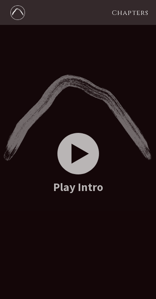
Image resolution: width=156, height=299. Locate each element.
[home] (15, 12)
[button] (130, 12)
